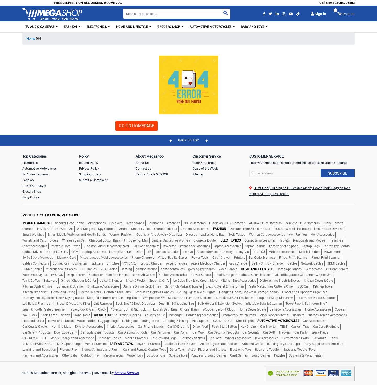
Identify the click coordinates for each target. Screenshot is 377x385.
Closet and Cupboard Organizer (304, 292)
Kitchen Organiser (34, 292)
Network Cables (312, 263)
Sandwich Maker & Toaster (183, 286)
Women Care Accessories (267, 235)
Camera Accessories (195, 229)
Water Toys (135, 355)
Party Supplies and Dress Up (323, 344)
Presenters (336, 240)
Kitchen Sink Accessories (238, 281)
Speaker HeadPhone (69, 223)
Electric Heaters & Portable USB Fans (105, 292)
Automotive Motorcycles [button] (211, 27)
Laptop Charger (151, 263)
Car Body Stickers (192, 338)
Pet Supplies (200, 321)
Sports (65, 315)
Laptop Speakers (94, 252)
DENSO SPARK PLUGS (37, 344)
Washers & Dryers (34, 275)
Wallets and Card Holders (40, 240)
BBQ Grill (303, 286)
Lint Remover (103, 304)
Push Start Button (224, 327)
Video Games (227, 269)
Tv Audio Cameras (35, 174)
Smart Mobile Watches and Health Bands (77, 235)
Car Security (250, 332)
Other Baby (69, 355)
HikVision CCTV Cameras (227, 223)
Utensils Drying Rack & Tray (142, 286)
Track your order (203, 163)
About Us (142, 163)
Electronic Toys (240, 350)
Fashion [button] (71, 27)
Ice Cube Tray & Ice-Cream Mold (195, 281)
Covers (340, 309)
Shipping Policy (90, 174)
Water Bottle (86, 321)
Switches (113, 263)
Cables (292, 263)
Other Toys (177, 350)
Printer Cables (32, 269)
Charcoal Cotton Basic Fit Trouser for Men (118, 240)
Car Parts (301, 332)
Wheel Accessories (238, 338)
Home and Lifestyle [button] (132, 27)
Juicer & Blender (111, 281)
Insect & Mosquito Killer (73, 304)
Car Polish (181, 332)
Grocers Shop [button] (169, 27)
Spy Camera (106, 229)
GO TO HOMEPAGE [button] (136, 125)
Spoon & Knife (159, 281)
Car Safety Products (36, 332)
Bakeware (50, 281)
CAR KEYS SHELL (34, 338)
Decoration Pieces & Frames (316, 298)
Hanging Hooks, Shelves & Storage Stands (249, 292)
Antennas (173, 223)
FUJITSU (259, 252)
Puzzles (279, 355)
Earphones (155, 223)
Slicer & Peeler (136, 281)
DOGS (228, 321)
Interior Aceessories (120, 327)
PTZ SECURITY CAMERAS (55, 229)
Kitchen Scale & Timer (37, 286)
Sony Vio (242, 252)
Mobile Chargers (136, 338)
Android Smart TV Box (135, 229)
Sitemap (198, 174)
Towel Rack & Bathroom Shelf (306, 304)
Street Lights (245, 321)
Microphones (96, 223)
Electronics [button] (96, 27)
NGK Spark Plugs (69, 344)
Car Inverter (268, 327)
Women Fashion (121, 235)
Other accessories (34, 246)
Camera (28, 229)
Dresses (191, 235)
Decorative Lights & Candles (154, 292)
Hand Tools (82, 315)
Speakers (115, 223)
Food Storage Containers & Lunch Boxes (243, 275)
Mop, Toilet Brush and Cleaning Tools (113, 298)
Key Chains (249, 327)
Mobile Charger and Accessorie (72, 338)
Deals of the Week (205, 168)
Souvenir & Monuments (305, 355)
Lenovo (188, 252)
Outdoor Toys (156, 355)
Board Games (260, 355)
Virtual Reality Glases (173, 258)
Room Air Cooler (143, 275)
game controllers (173, 269)
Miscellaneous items (273, 315)
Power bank (332, 252)
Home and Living (63, 292)
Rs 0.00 (348, 14)
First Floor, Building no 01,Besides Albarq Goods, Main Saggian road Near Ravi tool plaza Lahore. (300, 191)
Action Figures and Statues (219, 344)
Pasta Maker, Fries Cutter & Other (271, 286)
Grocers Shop (31, 191)
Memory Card (66, 258)
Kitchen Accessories (173, 275)
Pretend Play (69, 350)
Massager (175, 315)
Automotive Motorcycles (39, 168)
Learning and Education (39, 350)
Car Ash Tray (300, 327)
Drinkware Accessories (103, 286)
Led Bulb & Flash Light (37, 304)
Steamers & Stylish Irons (239, 315)
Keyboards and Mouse (309, 240)
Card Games (239, 355)
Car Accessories (314, 321)
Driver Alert (200, 327)
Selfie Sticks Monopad (37, 258)
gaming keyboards (201, 269)
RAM (75, 252)
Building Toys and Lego (283, 344)
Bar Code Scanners (145, 246)
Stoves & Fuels (201, 275)
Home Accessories (318, 309)
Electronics (30, 163)
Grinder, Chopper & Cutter (78, 281)
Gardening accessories (202, 315)
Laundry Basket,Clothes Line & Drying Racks (53, 298)
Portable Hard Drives (65, 246)
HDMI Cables (336, 263)
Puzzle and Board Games (208, 355)
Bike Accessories (266, 338)
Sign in (318, 14)
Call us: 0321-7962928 (152, 174)
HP (149, 252)
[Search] (176, 14)
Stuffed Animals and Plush (100, 350)
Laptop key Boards (336, 246)
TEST (283, 327)
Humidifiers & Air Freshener (233, 298)
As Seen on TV (155, 315)
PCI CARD (130, 263)
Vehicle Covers (95, 344)
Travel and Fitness (61, 321)
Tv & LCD (57, 275)
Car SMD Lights (178, 327)
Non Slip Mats (61, 327)
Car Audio (319, 338)
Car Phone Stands (151, 327)
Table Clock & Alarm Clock (87, 309)
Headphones (135, 223)
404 (38, 39)
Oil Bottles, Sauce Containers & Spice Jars (304, 275)
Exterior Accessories (89, 327)
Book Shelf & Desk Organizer (135, 304)
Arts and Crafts (252, 344)
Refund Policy (88, 163)
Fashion (28, 180)
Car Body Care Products (97, 332)
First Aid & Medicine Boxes (292, 229)
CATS (217, 321)
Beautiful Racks (33, 321)
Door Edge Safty (65, 332)
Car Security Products (223, 332)
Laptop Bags (311, 246)
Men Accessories (322, 235)
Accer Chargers (176, 263)
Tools (334, 338)
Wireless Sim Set (73, 240)
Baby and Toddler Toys (299, 350)
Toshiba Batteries (167, 252)
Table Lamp (49, 315)
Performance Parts (295, 338)
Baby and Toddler (267, 350)
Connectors (61, 263)
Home (30, 39)
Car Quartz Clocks (35, 327)
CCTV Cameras (195, 223)
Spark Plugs (319, 332)
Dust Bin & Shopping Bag (176, 304)
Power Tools (200, 258)
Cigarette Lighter (205, 240)
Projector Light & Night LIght (129, 309)
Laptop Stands (255, 246)
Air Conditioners (336, 269)
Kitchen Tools (322, 286)
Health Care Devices (328, 229)
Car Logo (215, 338)
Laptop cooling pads (283, 246)
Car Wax (198, 332)
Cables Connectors (35, 263)
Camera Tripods (165, 229)
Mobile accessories (282, 252)
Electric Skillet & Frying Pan (225, 286)
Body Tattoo (236, 235)
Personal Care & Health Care (250, 229)
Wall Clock (29, 315)
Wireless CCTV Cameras (302, 223)
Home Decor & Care (252, 309)
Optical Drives (32, 252)
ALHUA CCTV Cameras (265, 223)
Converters (80, 263)
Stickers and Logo (164, 338)
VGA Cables (108, 269)
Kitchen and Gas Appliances (108, 275)
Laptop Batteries (120, 252)
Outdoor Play (90, 355)
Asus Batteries (207, 252)
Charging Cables (109, 338)
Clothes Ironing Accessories (327, 315)
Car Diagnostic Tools (132, 332)
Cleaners (298, 315)
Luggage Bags (108, 321)
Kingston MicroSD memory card (106, 246)
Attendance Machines (194, 246)
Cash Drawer (221, 258)
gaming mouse (146, 269)
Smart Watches (33, 235)
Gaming (126, 269)
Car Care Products (326, 327)
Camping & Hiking (175, 321)
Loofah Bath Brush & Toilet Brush (176, 309)
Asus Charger (238, 263)
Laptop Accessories (227, 246)
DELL (139, 252)
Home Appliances (289, 269)
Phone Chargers (142, 258)
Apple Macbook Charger (208, 263)
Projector (169, 246)
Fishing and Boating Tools (140, 321)
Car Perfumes (160, 332)
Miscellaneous (113, 355)
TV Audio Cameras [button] (40, 27)
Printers (239, 258)
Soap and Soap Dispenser (275, 298)
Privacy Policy (89, 168)
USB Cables (88, 269)
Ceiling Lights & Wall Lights (196, 292)
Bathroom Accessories (285, 309)
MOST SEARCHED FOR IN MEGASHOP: (51, 215)
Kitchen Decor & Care (318, 281)
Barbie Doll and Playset (180, 344)
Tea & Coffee (31, 281)
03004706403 (345, 3)
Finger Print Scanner (293, 258)
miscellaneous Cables (61, 269)
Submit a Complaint (93, 180)
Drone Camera (333, 223)
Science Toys (178, 355)
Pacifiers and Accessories (40, 355)
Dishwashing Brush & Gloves (280, 281)
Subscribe (337, 173)
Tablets (284, 240)
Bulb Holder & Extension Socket (220, 304)
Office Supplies (130, 315)
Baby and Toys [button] (253, 27)
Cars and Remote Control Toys (144, 350)
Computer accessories (260, 240)
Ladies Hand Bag (213, 235)
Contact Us (143, 168)
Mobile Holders (309, 252)
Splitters (97, 263)
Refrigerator (313, 269)
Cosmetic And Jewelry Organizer (159, 235)
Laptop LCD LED (56, 252)
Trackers (285, 332)
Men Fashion (298, 235)
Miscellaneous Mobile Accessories (104, 258)
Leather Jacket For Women (171, 240)
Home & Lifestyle (34, 186)
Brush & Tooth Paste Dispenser (43, 309)
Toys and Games (148, 344)
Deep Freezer (76, 275)
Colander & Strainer (70, 286)
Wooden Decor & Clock (219, 309)
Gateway (226, 252)
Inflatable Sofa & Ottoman (263, 304)
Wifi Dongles (86, 229)
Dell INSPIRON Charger (268, 263)
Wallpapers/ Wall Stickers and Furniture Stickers (177, 298)
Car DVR (269, 332)
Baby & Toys (30, 197)
